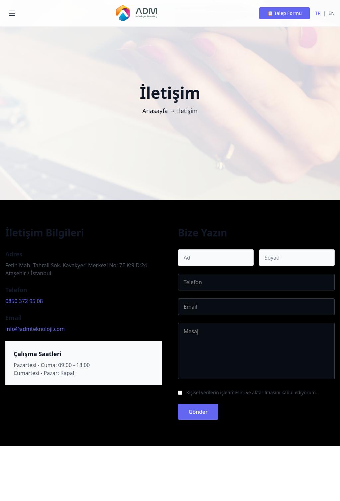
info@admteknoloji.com (35, 329)
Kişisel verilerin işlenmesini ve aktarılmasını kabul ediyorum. (251, 392)
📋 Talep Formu (284, 13)
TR (318, 13)
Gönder (198, 411)
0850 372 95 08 (24, 301)
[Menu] (12, 13)
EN (331, 13)
